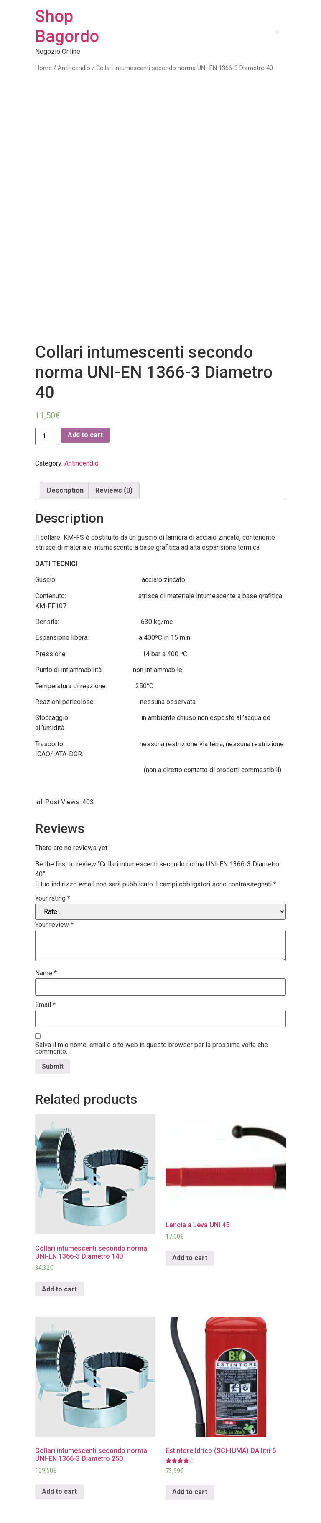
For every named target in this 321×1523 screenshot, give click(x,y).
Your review (54, 888)
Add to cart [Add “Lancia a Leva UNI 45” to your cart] (189, 1221)
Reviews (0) (113, 454)
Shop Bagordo (67, 26)
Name (46, 936)
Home (43, 68)
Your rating (52, 861)
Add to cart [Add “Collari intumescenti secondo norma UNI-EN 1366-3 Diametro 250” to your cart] (59, 1455)
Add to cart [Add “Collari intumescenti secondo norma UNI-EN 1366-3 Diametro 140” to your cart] (59, 1252)
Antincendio (74, 68)
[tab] (65, 454)
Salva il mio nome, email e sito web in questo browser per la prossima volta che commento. (151, 1011)
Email (45, 968)
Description (65, 454)
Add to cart (85, 398)
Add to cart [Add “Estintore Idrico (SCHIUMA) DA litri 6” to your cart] (189, 1455)
